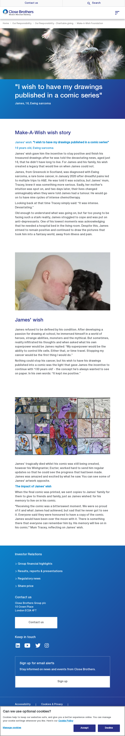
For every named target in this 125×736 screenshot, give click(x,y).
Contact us (31, 3)
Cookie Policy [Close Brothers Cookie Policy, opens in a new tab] (65, 721)
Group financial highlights (35, 564)
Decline (109, 728)
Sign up (62, 681)
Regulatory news (29, 579)
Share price (25, 586)
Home (6, 23)
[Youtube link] (27, 646)
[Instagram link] (47, 646)
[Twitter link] (38, 646)
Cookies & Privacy (52, 704)
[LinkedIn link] (18, 646)
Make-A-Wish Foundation (90, 23)
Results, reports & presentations (40, 571)
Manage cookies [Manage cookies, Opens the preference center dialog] (12, 728)
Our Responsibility (21, 23)
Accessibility (23, 704)
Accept (85, 728)
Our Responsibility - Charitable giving (54, 23)
